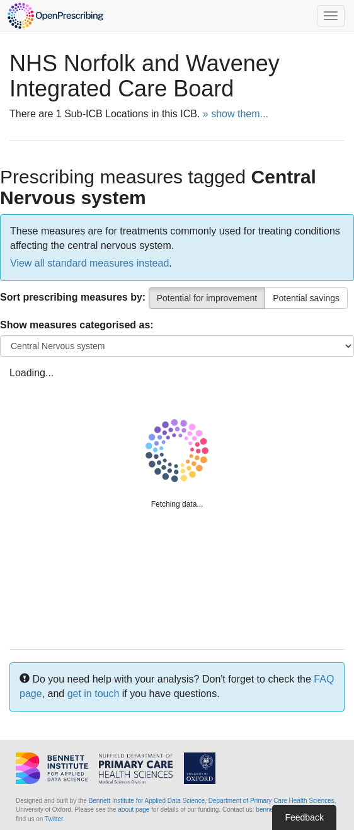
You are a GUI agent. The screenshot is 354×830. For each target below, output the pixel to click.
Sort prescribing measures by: (73, 297)
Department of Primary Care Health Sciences (271, 800)
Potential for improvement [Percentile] (207, 298)
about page (133, 809)
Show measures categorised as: (77, 325)
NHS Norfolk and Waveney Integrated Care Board (144, 75)
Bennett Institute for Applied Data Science (147, 800)
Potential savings (306, 298)
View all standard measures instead (89, 263)
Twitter (54, 819)
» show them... (235, 113)
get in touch (93, 693)
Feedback (304, 817)
